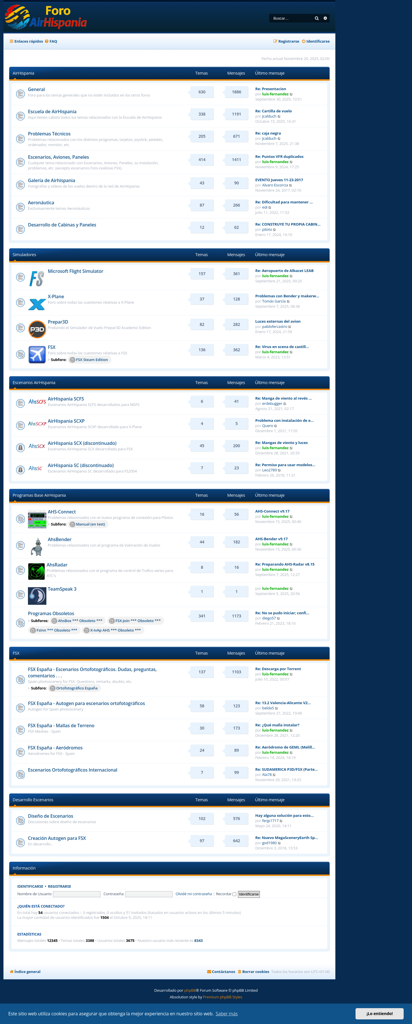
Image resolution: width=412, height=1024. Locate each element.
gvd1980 (269, 842)
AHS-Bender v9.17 (271, 538)
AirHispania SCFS (66, 399)
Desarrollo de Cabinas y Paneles (62, 225)
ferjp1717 (270, 820)
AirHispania (23, 73)
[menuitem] (50, 41)
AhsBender (59, 539)
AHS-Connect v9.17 (272, 511)
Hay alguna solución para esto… (284, 815)
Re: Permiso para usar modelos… (285, 464)
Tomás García (274, 301)
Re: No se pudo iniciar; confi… (282, 612)
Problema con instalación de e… (284, 420)
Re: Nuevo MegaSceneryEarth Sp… (286, 837)
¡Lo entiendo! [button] (379, 1013)
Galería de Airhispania (51, 180)
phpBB (190, 990)
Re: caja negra (268, 133)
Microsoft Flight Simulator (75, 271)
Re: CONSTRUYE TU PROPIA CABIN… (287, 224)
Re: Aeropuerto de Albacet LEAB (284, 270)
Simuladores (24, 254)
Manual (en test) (87, 524)
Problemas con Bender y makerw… (287, 295)
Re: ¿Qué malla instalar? (277, 725)
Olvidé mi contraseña (193, 893)
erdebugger (272, 403)
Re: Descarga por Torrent (278, 668)
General (36, 89)
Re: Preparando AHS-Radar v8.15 (285, 564)
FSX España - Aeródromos (55, 748)
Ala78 (267, 774)
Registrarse (59, 886)
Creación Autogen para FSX (57, 838)
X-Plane (56, 296)
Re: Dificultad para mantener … (284, 202)
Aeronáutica (41, 202)
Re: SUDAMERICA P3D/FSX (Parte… (286, 769)
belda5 (268, 708)
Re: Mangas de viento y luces (281, 442)
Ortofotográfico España (74, 688)
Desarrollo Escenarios (33, 799)
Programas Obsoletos (51, 613)
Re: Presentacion (270, 88)
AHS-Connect (62, 512)
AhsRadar (57, 565)
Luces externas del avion (278, 321)
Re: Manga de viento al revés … (283, 398)
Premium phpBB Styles (222, 997)
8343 (198, 940)
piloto (267, 229)
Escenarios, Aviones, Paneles (58, 157)
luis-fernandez (275, 94)
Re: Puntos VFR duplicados (279, 156)
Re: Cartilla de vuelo (273, 111)
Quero (267, 425)
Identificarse (30, 886)
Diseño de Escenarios (50, 816)
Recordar (226, 893)
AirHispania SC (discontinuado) (81, 465)
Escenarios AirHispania (34, 382)
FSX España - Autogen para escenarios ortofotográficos (86, 703)
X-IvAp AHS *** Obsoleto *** (112, 630)
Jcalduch (269, 116)
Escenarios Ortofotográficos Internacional (72, 770)
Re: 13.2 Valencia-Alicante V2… (283, 702)
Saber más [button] (227, 1013)
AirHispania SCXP (66, 421)
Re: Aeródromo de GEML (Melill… (285, 747)
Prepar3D (58, 322)
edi (264, 207)
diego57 (269, 618)
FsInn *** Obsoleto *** (53, 630)
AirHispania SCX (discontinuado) (82, 443)
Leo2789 (269, 470)
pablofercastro (274, 326)
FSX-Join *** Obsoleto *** (135, 621)
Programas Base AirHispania (39, 495)
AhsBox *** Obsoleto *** (76, 621)
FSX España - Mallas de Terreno (61, 725)
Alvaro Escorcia (275, 185)
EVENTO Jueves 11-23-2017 (279, 179)
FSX (51, 347)
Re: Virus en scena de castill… (282, 346)
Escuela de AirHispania (52, 111)
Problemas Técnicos (49, 134)
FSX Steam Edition (88, 360)
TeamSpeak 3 (62, 589)
